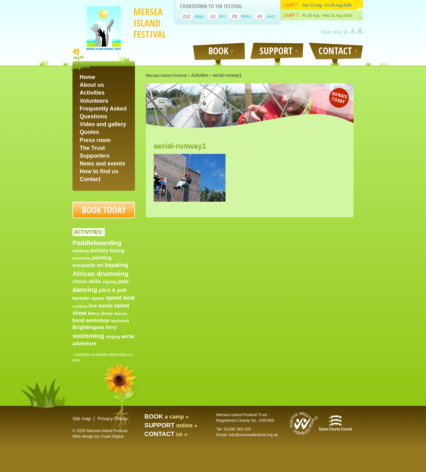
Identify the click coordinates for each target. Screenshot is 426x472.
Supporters (95, 156)
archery (99, 250)
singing (113, 336)
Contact (90, 179)
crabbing (79, 306)
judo (123, 281)
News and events (102, 163)
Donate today (339, 97)
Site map (81, 418)
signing (109, 281)
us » (165, 434)
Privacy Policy (111, 418)
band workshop (90, 320)
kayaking (116, 265)
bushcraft (120, 320)
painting (101, 257)
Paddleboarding (96, 242)
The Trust (92, 148)
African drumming (100, 273)
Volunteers (94, 101)
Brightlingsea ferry (94, 327)
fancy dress (100, 313)
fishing (117, 250)
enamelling (81, 258)
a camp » (166, 417)
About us (92, 85)
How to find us (99, 171)
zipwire (97, 298)
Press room (95, 140)
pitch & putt (112, 290)
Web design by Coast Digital (97, 436)
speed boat (120, 298)
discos (120, 313)
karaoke (80, 298)
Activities (92, 93)
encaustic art (87, 265)
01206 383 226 (237, 429)
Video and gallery (103, 124)
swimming (88, 335)
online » (170, 425)
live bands (101, 305)
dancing (84, 289)
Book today (104, 210)
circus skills (86, 281)
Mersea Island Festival (149, 23)
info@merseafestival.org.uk (253, 434)
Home (87, 77)
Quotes (89, 132)
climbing (80, 250)
